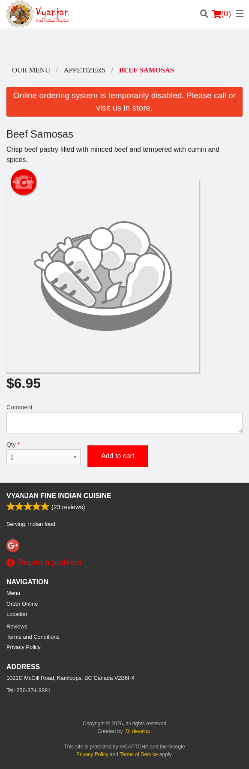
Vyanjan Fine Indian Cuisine (58, 495)
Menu (13, 593)
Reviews (16, 626)
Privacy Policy (23, 647)
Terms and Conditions (33, 637)
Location (16, 614)
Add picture (24, 182)
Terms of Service (139, 754)
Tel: (28, 690)
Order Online (22, 604)
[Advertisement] (124, 46)
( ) (221, 13)
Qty (43, 453)
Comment (124, 418)
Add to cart (117, 456)
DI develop (138, 731)
